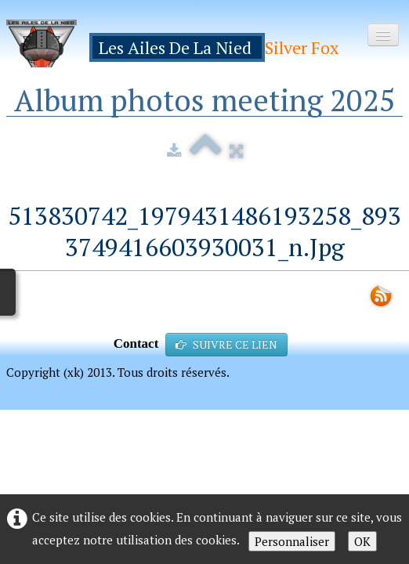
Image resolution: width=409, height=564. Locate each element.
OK (362, 541)
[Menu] (383, 35)
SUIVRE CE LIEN (226, 344)
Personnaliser (292, 541)
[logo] (178, 43)
